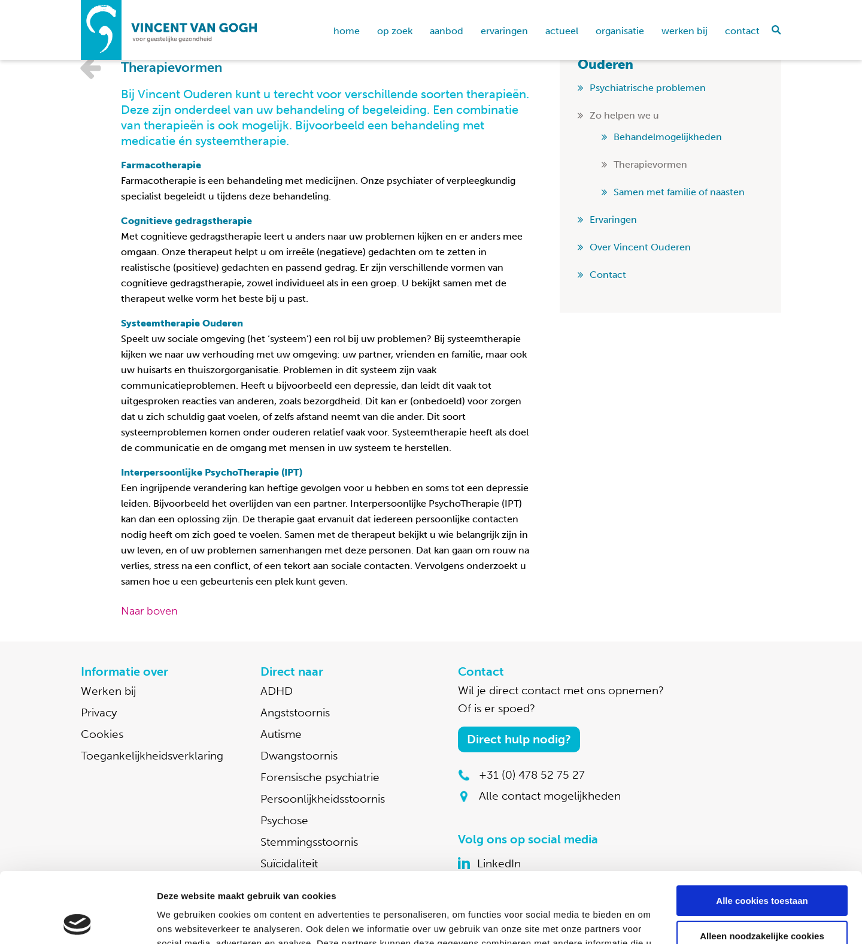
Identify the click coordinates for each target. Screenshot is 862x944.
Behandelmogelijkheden (668, 137)
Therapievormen (650, 164)
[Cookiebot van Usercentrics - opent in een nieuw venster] (77, 921)
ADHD (276, 691)
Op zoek (394, 31)
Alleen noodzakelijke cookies (762, 865)
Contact (742, 31)
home (346, 31)
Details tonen (185, 920)
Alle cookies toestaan (762, 830)
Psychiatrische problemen (648, 87)
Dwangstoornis (299, 756)
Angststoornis (295, 712)
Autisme (281, 734)
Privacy (99, 712)
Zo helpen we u (624, 115)
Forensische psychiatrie (320, 777)
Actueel (561, 31)
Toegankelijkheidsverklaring (152, 756)
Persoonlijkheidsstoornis (322, 799)
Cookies (102, 734)
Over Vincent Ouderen (640, 247)
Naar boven (149, 611)
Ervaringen (504, 31)
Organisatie (620, 31)
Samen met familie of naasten (679, 192)
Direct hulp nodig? (519, 739)
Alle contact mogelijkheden (550, 796)
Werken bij (684, 31)
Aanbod (446, 31)
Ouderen (605, 64)
